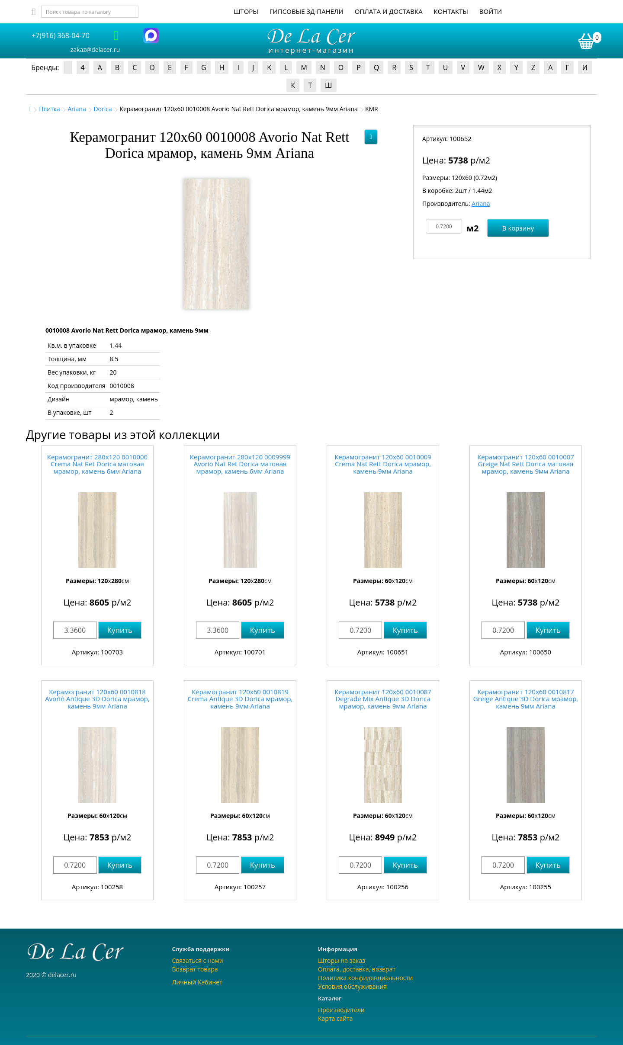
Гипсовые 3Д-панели (307, 11)
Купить (119, 630)
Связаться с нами (197, 960)
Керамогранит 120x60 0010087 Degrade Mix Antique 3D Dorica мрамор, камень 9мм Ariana (382, 698)
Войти (490, 11)
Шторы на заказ (341, 960)
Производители (341, 1010)
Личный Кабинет (197, 982)
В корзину (518, 228)
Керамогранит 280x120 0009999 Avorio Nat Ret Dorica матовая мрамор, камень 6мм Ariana (240, 463)
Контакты (451, 11)
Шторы (246, 11)
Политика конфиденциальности (365, 978)
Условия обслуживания (352, 986)
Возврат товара (195, 969)
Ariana (76, 109)
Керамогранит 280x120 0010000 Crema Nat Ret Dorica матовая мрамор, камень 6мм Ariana (97, 463)
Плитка (49, 109)
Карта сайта (335, 1018)
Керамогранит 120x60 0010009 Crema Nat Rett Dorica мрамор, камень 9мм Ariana (382, 463)
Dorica (102, 109)
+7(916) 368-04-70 (61, 35)
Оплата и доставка (389, 11)
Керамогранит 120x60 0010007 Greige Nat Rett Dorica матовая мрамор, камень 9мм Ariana (525, 463)
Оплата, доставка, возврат (356, 969)
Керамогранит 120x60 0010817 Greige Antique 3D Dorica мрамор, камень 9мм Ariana (525, 698)
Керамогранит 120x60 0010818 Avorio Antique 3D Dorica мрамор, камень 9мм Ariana (97, 698)
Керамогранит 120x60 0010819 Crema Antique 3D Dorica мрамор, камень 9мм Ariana (240, 698)
